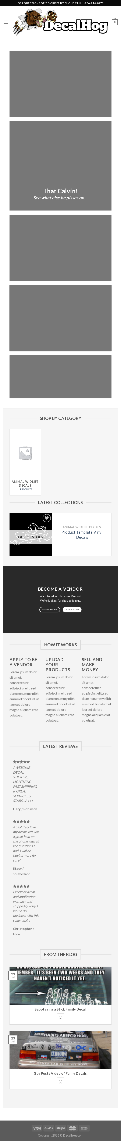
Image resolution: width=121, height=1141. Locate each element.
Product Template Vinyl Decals (81, 535)
